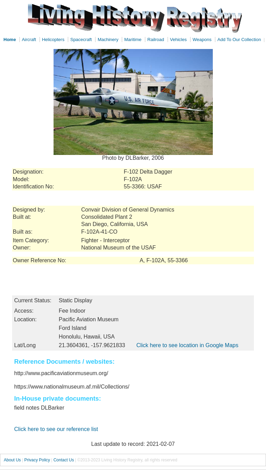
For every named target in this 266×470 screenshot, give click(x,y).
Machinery (108, 39)
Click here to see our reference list (56, 429)
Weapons (202, 39)
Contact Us (64, 460)
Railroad (156, 39)
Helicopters (53, 39)
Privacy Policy (37, 460)
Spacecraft (81, 39)
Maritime (133, 39)
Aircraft (29, 39)
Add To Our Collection (239, 39)
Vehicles (178, 39)
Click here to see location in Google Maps (187, 345)
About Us (12, 460)
